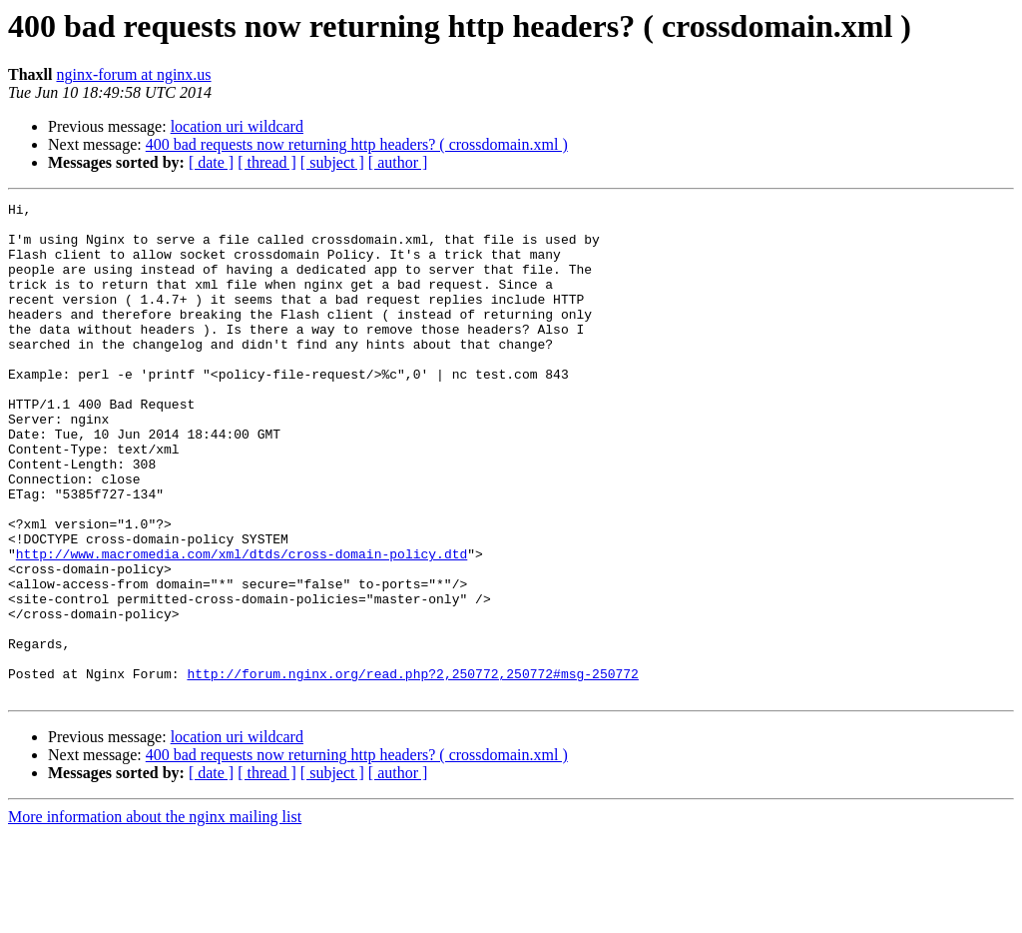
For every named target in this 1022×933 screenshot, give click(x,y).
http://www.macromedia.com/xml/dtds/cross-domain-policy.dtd (241, 625)
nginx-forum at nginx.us (133, 74)
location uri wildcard (237, 126)
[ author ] (398, 162)
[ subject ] (332, 162)
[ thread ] (267, 162)
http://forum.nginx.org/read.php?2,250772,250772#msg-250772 (412, 769)
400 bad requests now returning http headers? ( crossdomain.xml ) (357, 144)
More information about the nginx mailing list (154, 915)
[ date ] (211, 162)
